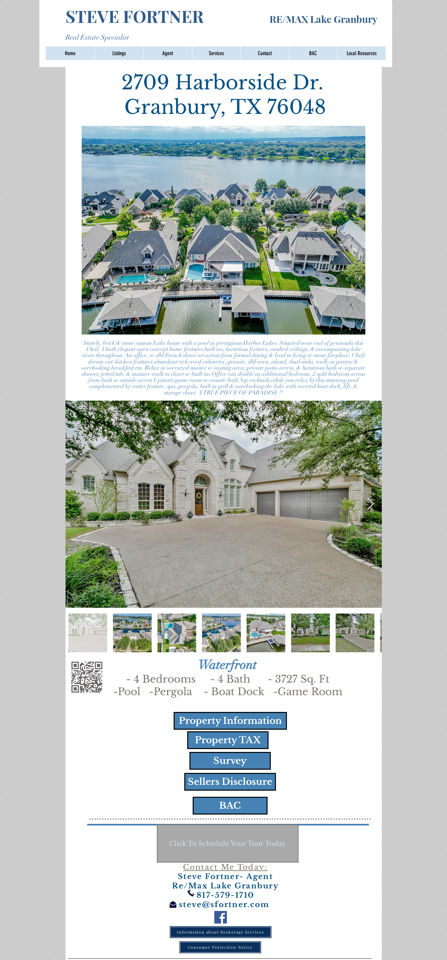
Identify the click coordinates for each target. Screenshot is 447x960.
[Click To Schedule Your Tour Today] (228, 844)
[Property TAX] (228, 740)
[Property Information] (230, 721)
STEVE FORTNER (167, 16)
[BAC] (230, 806)
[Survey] (230, 761)
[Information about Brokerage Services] (220, 932)
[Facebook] (220, 917)
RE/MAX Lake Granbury (323, 19)
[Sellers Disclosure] (230, 782)
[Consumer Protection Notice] (220, 947)
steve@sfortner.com (224, 904)
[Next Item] (370, 504)
